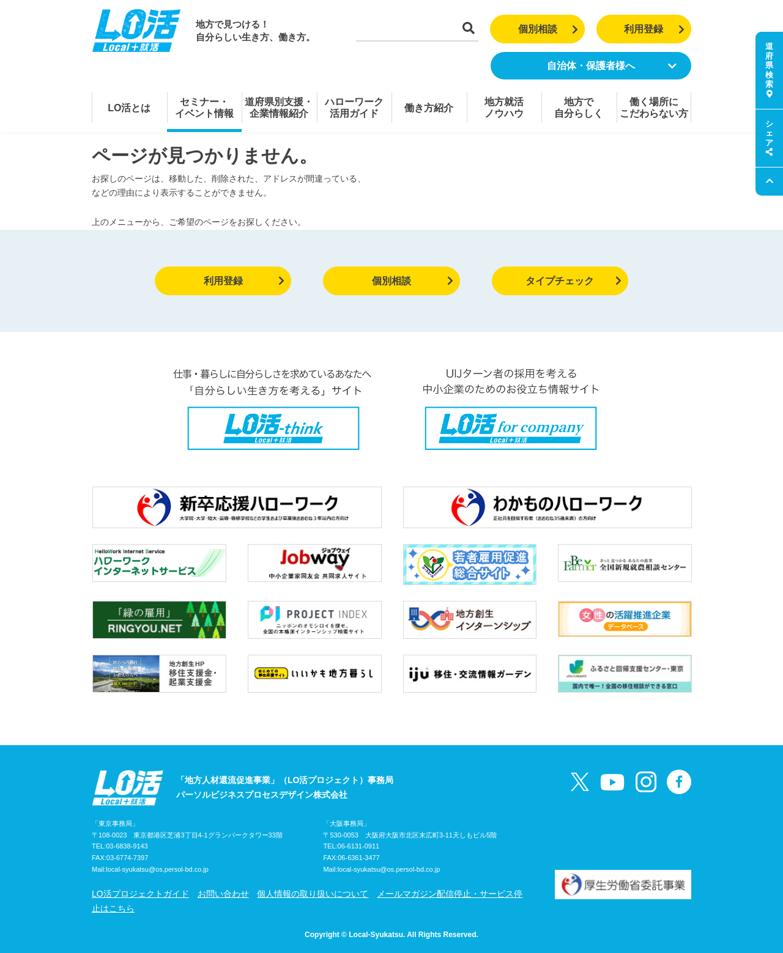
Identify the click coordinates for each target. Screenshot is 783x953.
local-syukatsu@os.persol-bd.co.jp (157, 869)
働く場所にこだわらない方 (654, 108)
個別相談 (548, 29)
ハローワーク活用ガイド (354, 108)
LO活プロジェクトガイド (140, 894)
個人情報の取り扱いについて (312, 894)
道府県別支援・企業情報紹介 (279, 108)
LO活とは (129, 108)
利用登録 (654, 29)
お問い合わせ (223, 894)
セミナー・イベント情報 (204, 108)
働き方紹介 (428, 108)
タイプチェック (573, 281)
